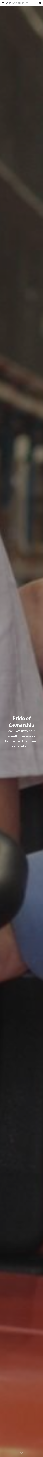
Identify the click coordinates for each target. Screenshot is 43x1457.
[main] (21, 732)
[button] (3, 3)
